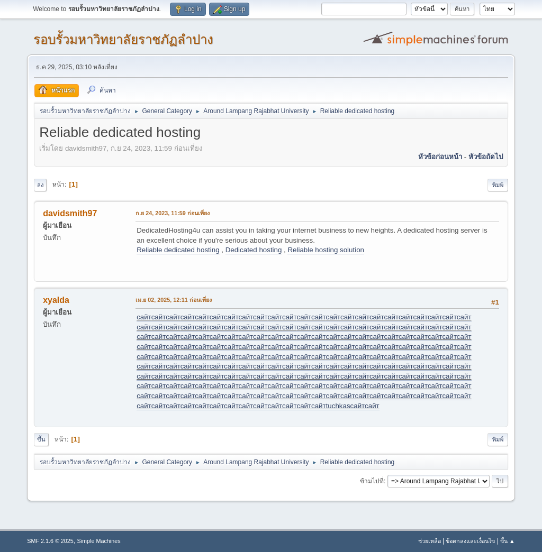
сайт (144, 317)
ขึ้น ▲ (507, 541)
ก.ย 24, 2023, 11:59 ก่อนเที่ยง (173, 213)
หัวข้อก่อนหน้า (440, 157)
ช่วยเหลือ (429, 541)
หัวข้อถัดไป (485, 157)
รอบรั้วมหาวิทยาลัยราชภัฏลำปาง (123, 39)
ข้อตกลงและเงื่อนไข (470, 541)
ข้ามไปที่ (372, 481)
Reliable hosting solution (325, 250)
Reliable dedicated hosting (178, 250)
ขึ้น (41, 439)
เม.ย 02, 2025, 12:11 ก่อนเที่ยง (174, 300)
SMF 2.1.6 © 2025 (50, 541)
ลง (40, 185)
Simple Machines (99, 541)
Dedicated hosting (253, 250)
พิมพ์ (497, 185)
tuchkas (338, 406)
